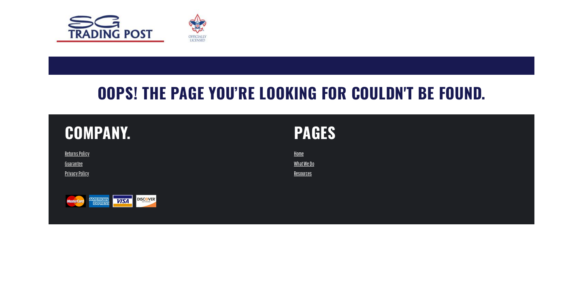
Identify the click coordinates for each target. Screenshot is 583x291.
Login (376, 5)
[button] (446, 5)
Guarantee (74, 163)
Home (299, 153)
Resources (303, 173)
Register (400, 5)
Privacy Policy (77, 173)
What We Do (304, 163)
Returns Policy (77, 153)
